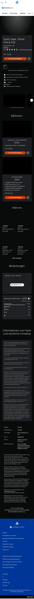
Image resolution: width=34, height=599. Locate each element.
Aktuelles (4, 13)
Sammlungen (13, 13)
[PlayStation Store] (7, 7)
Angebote (23, 13)
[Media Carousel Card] (14, 100)
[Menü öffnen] (2, 2)
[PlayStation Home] (17, 2)
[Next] (31, 100)
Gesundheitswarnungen (9, 491)
